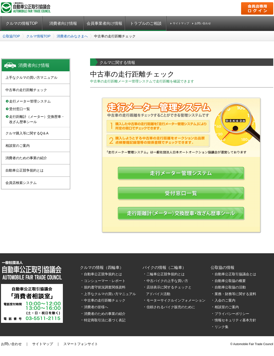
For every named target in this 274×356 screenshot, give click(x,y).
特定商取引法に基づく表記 (104, 320)
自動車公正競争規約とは (24, 170)
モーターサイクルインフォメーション (176, 300)
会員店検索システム (21, 183)
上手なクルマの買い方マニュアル (31, 77)
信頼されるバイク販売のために (171, 307)
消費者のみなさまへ (72, 36)
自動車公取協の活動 (230, 287)
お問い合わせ (203, 23)
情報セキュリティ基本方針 (235, 320)
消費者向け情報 (63, 23)
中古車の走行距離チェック (26, 90)
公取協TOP (11, 36)
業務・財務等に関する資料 (235, 294)
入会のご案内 (225, 300)
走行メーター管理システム (30, 101)
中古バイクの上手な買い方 (167, 281)
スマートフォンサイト (80, 344)
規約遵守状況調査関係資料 (104, 287)
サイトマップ (181, 23)
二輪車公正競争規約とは (166, 274)
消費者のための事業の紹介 (26, 158)
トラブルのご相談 (146, 23)
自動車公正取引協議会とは (235, 274)
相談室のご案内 (17, 146)
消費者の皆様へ (96, 307)
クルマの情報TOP (22, 23)
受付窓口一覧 (19, 109)
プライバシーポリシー (232, 314)
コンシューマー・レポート (104, 281)
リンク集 (221, 327)
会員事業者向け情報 (104, 23)
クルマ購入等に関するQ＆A (27, 133)
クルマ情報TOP (38, 36)
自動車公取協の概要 (230, 281)
